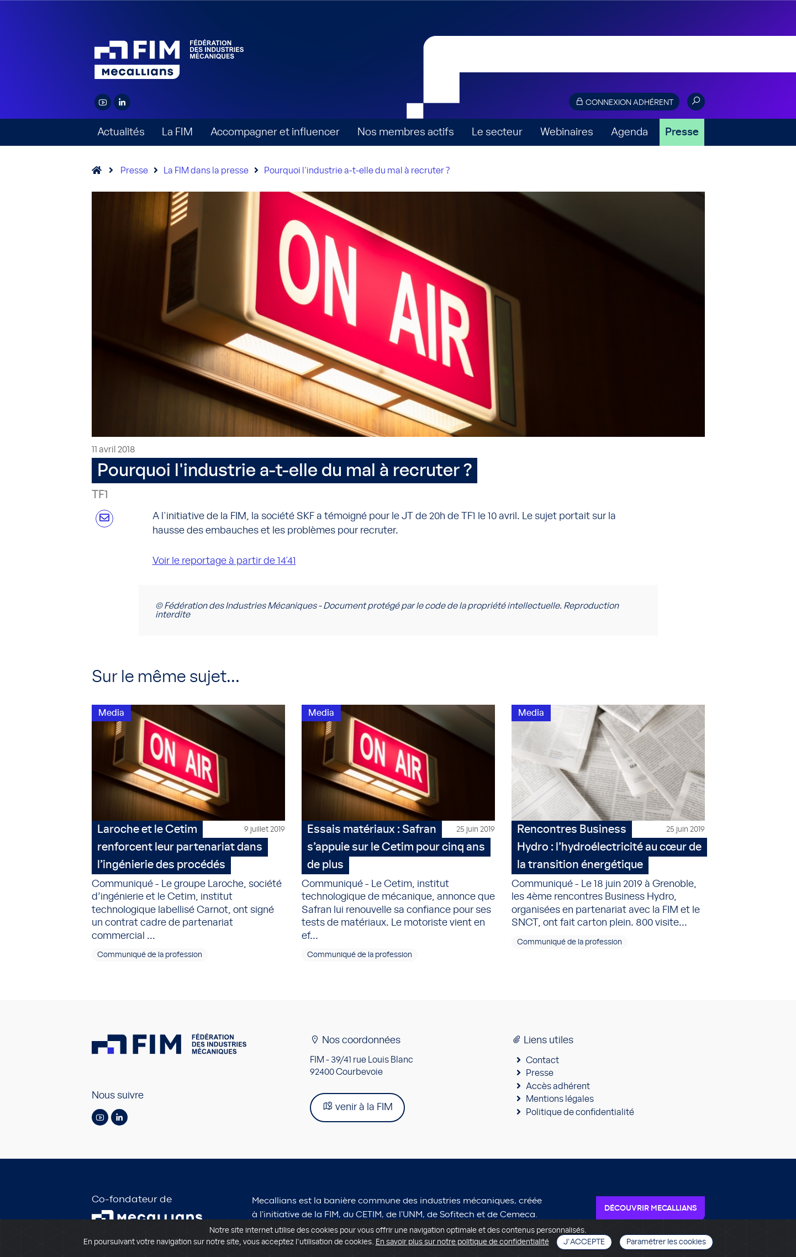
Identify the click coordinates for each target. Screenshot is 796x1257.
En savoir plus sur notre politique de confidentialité (462, 1242)
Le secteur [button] (497, 132)
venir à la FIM (357, 1106)
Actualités (121, 132)
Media (111, 713)
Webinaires (566, 132)
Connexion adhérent (624, 102)
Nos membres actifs (405, 132)
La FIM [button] (177, 132)
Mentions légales (560, 1099)
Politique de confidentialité (580, 1112)
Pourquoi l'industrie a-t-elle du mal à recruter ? (357, 170)
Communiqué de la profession (149, 955)
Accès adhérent (558, 1086)
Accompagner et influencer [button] (275, 132)
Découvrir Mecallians (650, 1208)
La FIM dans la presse (206, 170)
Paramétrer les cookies (666, 1242)
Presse (682, 132)
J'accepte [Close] (584, 1242)
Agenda (629, 132)
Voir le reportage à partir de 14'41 (224, 561)
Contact (542, 1060)
